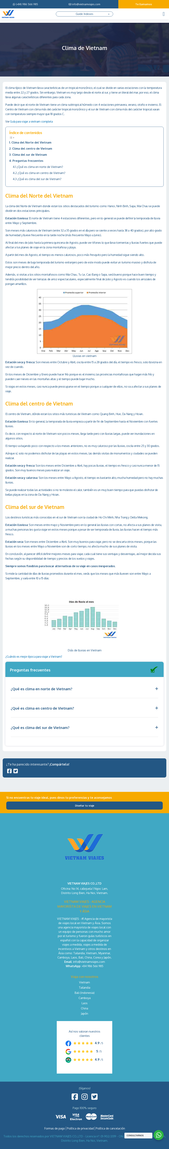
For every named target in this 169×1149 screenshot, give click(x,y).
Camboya (85, 998)
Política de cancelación (110, 1128)
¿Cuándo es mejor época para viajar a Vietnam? (33, 656)
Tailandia (84, 987)
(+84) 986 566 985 (25, 4)
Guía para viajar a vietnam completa (31, 121)
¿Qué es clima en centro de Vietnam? (41, 173)
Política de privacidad (80, 1128)
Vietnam (84, 982)
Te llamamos (143, 4)
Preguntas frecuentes (28, 161)
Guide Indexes (84, 14)
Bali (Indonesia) (84, 993)
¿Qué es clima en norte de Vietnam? (40, 167)
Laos (84, 1003)
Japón (84, 1013)
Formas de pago (54, 1128)
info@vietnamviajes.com (84, 4)
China (84, 1008)
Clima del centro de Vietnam (32, 148)
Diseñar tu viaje (84, 805)
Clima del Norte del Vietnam (31, 142)
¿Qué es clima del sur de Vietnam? (39, 179)
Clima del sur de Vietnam (29, 154)
